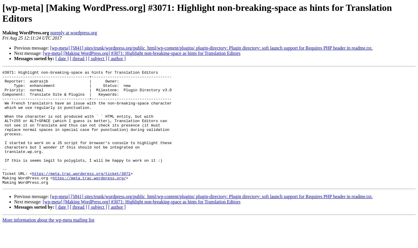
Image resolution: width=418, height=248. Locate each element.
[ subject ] (97, 58)
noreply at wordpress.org (73, 32)
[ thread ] (78, 58)
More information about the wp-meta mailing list (48, 242)
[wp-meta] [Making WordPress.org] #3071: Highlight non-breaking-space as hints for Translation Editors (142, 53)
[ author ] (117, 58)
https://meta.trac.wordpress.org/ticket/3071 (81, 194)
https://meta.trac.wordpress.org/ (89, 200)
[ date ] (62, 58)
